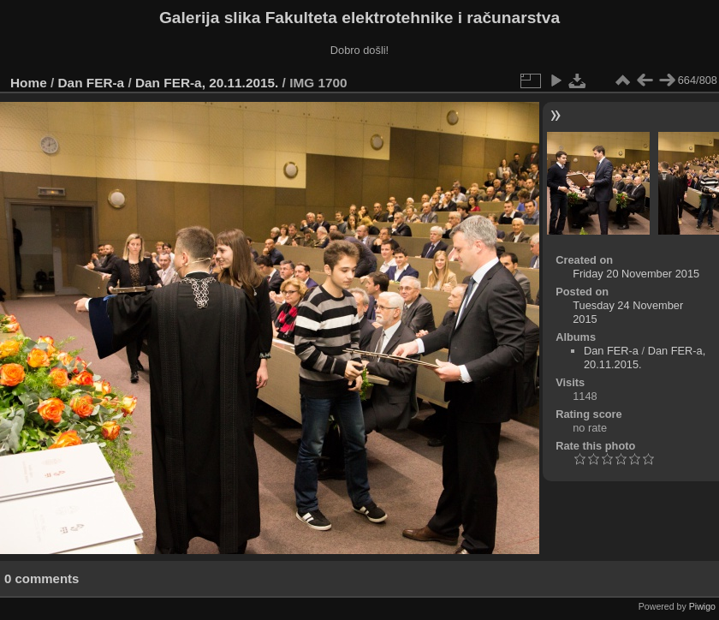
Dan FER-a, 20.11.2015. (206, 82)
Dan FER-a (91, 82)
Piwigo (702, 606)
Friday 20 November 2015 (636, 273)
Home (28, 82)
